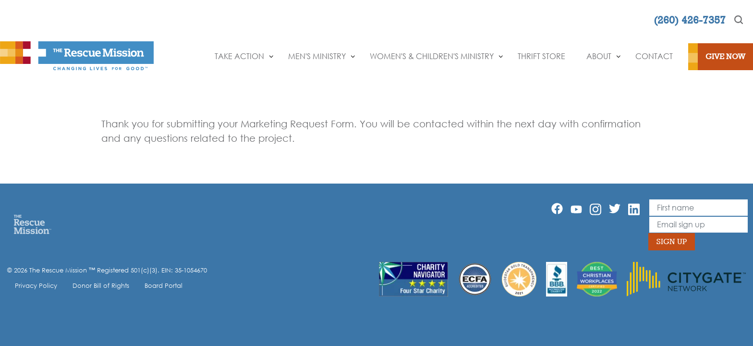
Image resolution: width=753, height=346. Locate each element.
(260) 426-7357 (690, 19)
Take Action (239, 56)
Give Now (725, 56)
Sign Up (671, 241)
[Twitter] (614, 208)
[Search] (738, 20)
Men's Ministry (317, 56)
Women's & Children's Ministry (432, 56)
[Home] (32, 224)
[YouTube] (576, 208)
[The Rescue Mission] (77, 55)
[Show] (271, 56)
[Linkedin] (634, 209)
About (598, 56)
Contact (654, 56)
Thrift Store (541, 56)
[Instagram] (595, 209)
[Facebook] (557, 208)
